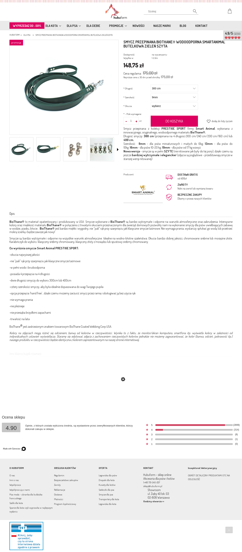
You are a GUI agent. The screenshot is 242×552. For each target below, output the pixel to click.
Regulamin (59, 475)
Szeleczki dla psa (106, 489)
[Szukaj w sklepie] (172, 11)
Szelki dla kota (16, 502)
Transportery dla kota (109, 499)
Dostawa (58, 494)
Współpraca (15, 484)
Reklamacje (59, 489)
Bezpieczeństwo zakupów (66, 480)
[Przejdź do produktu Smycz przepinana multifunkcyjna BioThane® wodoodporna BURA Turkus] (121, 397)
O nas (12, 475)
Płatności (58, 499)
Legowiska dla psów (108, 475)
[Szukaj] (193, 12)
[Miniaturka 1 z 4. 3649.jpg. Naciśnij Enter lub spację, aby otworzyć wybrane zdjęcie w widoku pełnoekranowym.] (21, 149)
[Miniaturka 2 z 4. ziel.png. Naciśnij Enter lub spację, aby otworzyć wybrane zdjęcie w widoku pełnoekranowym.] (47, 149)
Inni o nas (14, 480)
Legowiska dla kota (107, 503)
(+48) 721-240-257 (151, 482)
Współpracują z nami (19, 489)
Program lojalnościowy (65, 503)
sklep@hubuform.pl (152, 486)
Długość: (128, 88)
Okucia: (127, 106)
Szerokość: (129, 97)
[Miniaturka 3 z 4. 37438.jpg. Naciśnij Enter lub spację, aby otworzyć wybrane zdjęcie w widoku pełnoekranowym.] (74, 149)
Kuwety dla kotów (107, 484)
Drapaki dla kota (107, 480)
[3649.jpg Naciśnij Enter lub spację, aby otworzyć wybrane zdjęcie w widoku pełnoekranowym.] (64, 87)
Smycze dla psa (106, 494)
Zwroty (57, 484)
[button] (118, 149)
